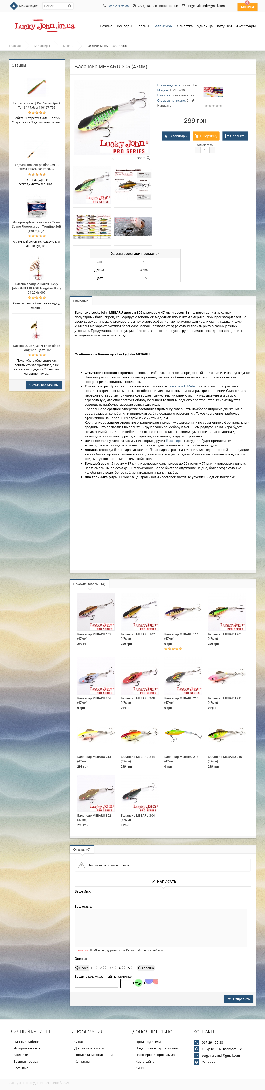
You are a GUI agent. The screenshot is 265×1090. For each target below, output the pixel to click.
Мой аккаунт (28, 6)
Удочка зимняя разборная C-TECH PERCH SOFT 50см (36, 167)
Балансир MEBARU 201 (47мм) (225, 636)
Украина (208, 1062)
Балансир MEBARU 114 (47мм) (181, 636)
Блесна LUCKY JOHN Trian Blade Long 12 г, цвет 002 (36, 348)
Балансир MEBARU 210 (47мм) (181, 700)
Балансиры (163, 26)
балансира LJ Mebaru (183, 386)
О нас (78, 1041)
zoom (143, 157)
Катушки (224, 26)
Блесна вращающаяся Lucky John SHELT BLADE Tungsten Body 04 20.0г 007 (36, 288)
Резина (106, 26)
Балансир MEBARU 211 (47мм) (225, 700)
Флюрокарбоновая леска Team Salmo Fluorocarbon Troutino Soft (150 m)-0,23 (36, 226)
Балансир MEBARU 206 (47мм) (94, 700)
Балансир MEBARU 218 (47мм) (181, 759)
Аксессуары (246, 26)
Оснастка (185, 26)
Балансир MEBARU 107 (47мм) (138, 636)
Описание (81, 301)
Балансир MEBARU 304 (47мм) (138, 817)
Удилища (205, 26)
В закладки (178, 136)
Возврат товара (26, 1061)
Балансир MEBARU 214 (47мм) (138, 759)
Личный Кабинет (27, 1041)
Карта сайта (145, 1061)
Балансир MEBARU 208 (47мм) (138, 700)
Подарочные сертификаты (157, 1048)
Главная (15, 46)
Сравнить (237, 136)
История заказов (27, 1048)
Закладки (21, 1054)
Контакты (82, 1061)
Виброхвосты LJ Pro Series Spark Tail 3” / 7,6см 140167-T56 (37, 105)
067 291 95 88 (119, 6)
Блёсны (142, 26)
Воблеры (124, 26)
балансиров (175, 441)
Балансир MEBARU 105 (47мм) (94, 636)
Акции (141, 1068)
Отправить (239, 999)
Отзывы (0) (81, 849)
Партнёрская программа (155, 1054)
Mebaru (68, 46)
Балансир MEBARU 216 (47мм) (225, 759)
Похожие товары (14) (89, 584)
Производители (148, 1041)
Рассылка (21, 1068)
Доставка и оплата (89, 1048)
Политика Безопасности (93, 1054)
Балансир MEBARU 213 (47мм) (94, 759)
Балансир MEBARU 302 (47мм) (94, 817)
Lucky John (189, 85)
